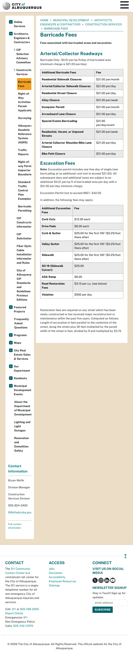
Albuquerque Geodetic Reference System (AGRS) (24, 134)
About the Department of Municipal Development (22, 408)
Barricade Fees (24, 84)
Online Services (19, 24)
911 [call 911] (25, 617)
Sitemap (54, 585)
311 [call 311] (14, 609)
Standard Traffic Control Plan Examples (24, 190)
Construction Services (103, 24)
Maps (17, 342)
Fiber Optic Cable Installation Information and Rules (24, 254)
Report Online (14, 613)
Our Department (22, 368)
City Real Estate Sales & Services (22, 354)
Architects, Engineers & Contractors (22, 38)
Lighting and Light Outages (22, 426)
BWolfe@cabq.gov (20, 512)
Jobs (52, 568)
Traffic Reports (23, 152)
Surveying (24, 118)
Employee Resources (62, 581)
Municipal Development (71, 20)
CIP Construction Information (24, 222)
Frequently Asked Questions (21, 323)
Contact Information (18, 468)
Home (44, 20)
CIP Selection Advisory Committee (23, 56)
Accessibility (57, 577)
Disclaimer (56, 573)
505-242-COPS (23, 625)
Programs (20, 335)
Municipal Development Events (22, 390)
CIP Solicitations (24, 236)
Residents (20, 378)
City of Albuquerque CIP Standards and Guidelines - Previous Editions (24, 285)
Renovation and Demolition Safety (21, 444)
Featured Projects (20, 309)
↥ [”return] (125, 556)
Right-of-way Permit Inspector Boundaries (24, 168)
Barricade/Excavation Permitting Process (24, 208)
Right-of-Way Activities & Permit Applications (24, 102)
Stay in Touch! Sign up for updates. (109, 595)
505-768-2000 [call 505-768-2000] (29, 609)
